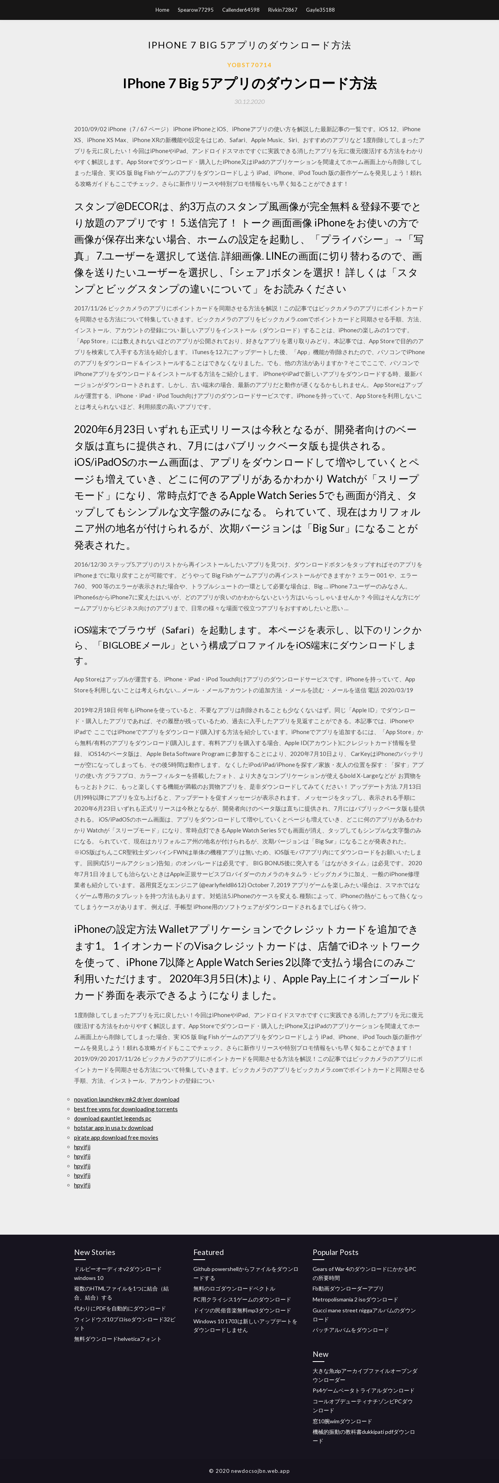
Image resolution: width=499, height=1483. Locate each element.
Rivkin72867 (282, 10)
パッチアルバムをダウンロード (351, 1329)
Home (162, 10)
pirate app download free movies (116, 1137)
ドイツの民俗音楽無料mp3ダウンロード (242, 1310)
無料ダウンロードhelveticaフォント (118, 1338)
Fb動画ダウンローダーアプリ (348, 1288)
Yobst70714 (249, 64)
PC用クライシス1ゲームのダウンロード (242, 1299)
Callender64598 (241, 10)
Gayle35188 (320, 10)
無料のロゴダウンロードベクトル (234, 1288)
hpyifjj (82, 1146)
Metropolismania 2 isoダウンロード (355, 1299)
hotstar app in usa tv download (113, 1127)
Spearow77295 (196, 10)
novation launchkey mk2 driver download (126, 1099)
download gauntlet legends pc (112, 1118)
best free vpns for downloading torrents (126, 1108)
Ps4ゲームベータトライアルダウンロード (364, 1390)
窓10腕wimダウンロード (342, 1421)
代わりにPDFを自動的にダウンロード (120, 1308)
